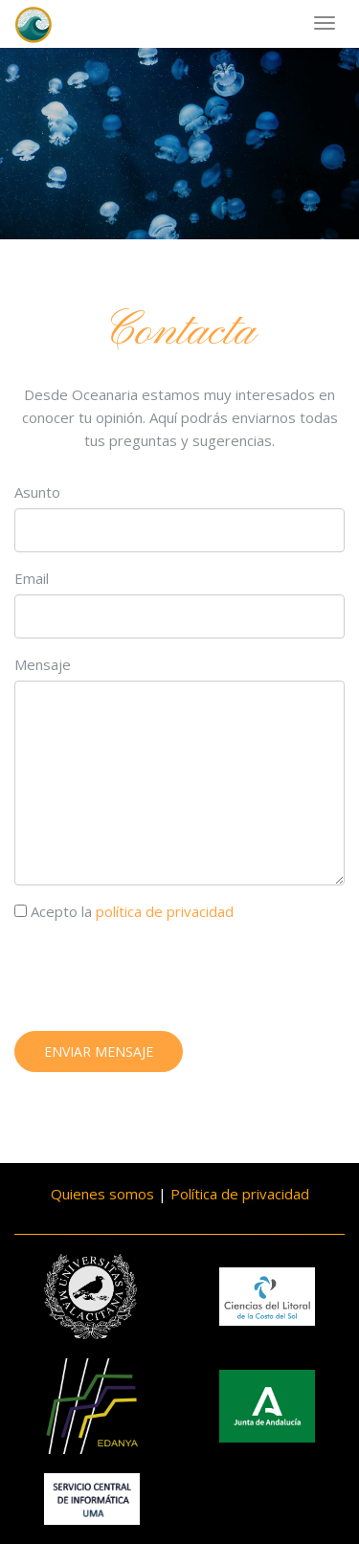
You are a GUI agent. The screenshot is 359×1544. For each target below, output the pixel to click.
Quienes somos (102, 1193)
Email (31, 579)
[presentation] (159, 980)
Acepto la (124, 912)
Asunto (37, 493)
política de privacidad (165, 912)
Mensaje (42, 665)
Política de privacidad (239, 1193)
